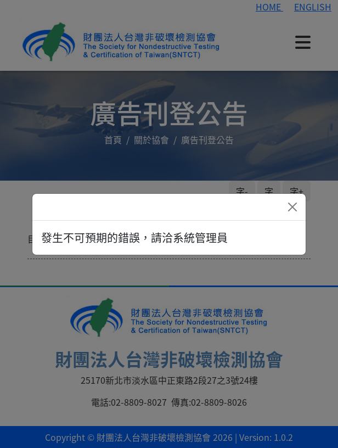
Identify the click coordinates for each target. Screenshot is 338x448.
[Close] (292, 207)
